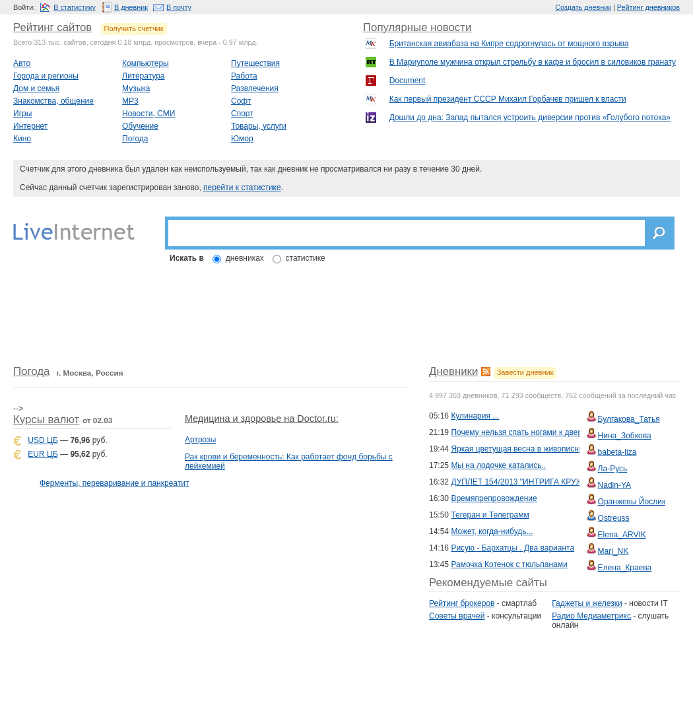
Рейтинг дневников (648, 7)
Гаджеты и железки (587, 603)
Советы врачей (456, 616)
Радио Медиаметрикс (591, 616)
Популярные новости (417, 27)
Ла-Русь (613, 468)
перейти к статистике (242, 187)
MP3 (130, 101)
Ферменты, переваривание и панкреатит (114, 483)
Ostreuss (614, 518)
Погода (135, 138)
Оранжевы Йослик (632, 501)
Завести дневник (525, 372)
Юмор (242, 138)
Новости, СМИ (148, 113)
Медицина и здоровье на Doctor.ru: (262, 418)
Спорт (242, 113)
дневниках (245, 258)
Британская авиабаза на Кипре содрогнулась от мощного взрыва (509, 43)
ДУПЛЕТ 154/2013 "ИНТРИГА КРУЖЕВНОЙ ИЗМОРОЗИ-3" (559, 482)
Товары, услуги (258, 126)
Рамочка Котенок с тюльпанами (509, 564)
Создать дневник (583, 7)
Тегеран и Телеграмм (490, 515)
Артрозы (200, 439)
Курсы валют (46, 419)
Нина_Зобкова (624, 435)
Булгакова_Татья (629, 419)
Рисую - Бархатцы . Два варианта (512, 548)
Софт (241, 101)
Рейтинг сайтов (52, 27)
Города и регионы (46, 76)
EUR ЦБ (42, 454)
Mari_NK (613, 551)
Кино (22, 138)
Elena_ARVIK (622, 534)
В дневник (131, 7)
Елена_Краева (625, 567)
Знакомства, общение (53, 101)
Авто (21, 63)
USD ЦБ (42, 440)
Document (407, 80)
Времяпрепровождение (494, 498)
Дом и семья (36, 88)
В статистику (74, 7)
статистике (305, 258)
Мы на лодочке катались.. (498, 465)
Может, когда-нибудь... (492, 531)
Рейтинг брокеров (461, 603)
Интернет (30, 126)
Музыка (136, 88)
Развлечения (255, 88)
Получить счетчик (134, 28)
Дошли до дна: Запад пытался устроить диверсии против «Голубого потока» (530, 117)
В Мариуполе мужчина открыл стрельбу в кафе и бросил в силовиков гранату (532, 62)
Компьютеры (145, 63)
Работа (244, 76)
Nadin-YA (614, 485)
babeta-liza (617, 452)
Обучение (140, 126)
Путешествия (255, 63)
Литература (143, 76)
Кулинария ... (475, 416)
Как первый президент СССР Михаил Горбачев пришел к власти (507, 99)
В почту (178, 7)
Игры (22, 113)
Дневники (453, 371)
